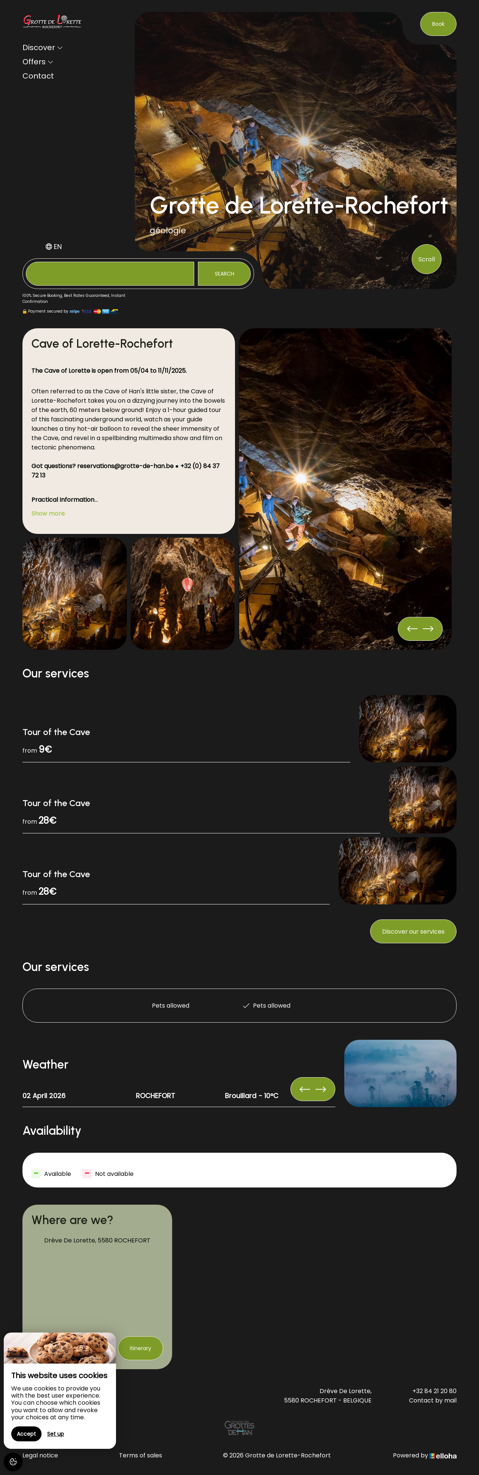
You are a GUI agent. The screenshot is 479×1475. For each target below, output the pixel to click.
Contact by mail (433, 1400)
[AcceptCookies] (13, 1462)
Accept (26, 1434)
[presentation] (428, 628)
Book (438, 24)
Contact (38, 76)
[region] (60, 1391)
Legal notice (40, 1455)
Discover (42, 47)
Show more (48, 513)
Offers (38, 61)
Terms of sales (140, 1455)
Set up (55, 1434)
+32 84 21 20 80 (434, 1391)
